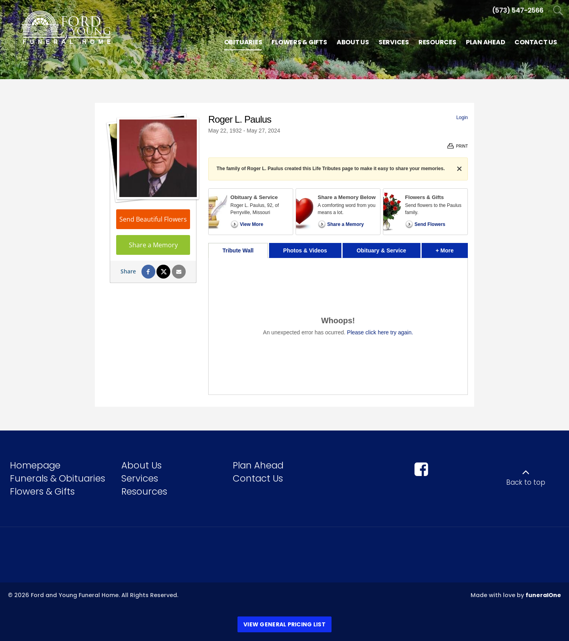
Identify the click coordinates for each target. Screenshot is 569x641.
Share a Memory (153, 245)
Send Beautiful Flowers (153, 219)
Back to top (525, 482)
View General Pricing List (284, 624)
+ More (452, 248)
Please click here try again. (380, 332)
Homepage (35, 465)
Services (139, 478)
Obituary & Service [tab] (381, 250)
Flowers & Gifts (42, 491)
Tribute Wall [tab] (238, 250)
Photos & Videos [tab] (305, 250)
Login (462, 117)
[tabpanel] (338, 326)
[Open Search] (558, 11)
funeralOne (543, 595)
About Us (141, 465)
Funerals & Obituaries (57, 478)
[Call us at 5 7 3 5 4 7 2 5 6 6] (517, 10)
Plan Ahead (258, 465)
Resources (144, 491)
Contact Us (258, 478)
